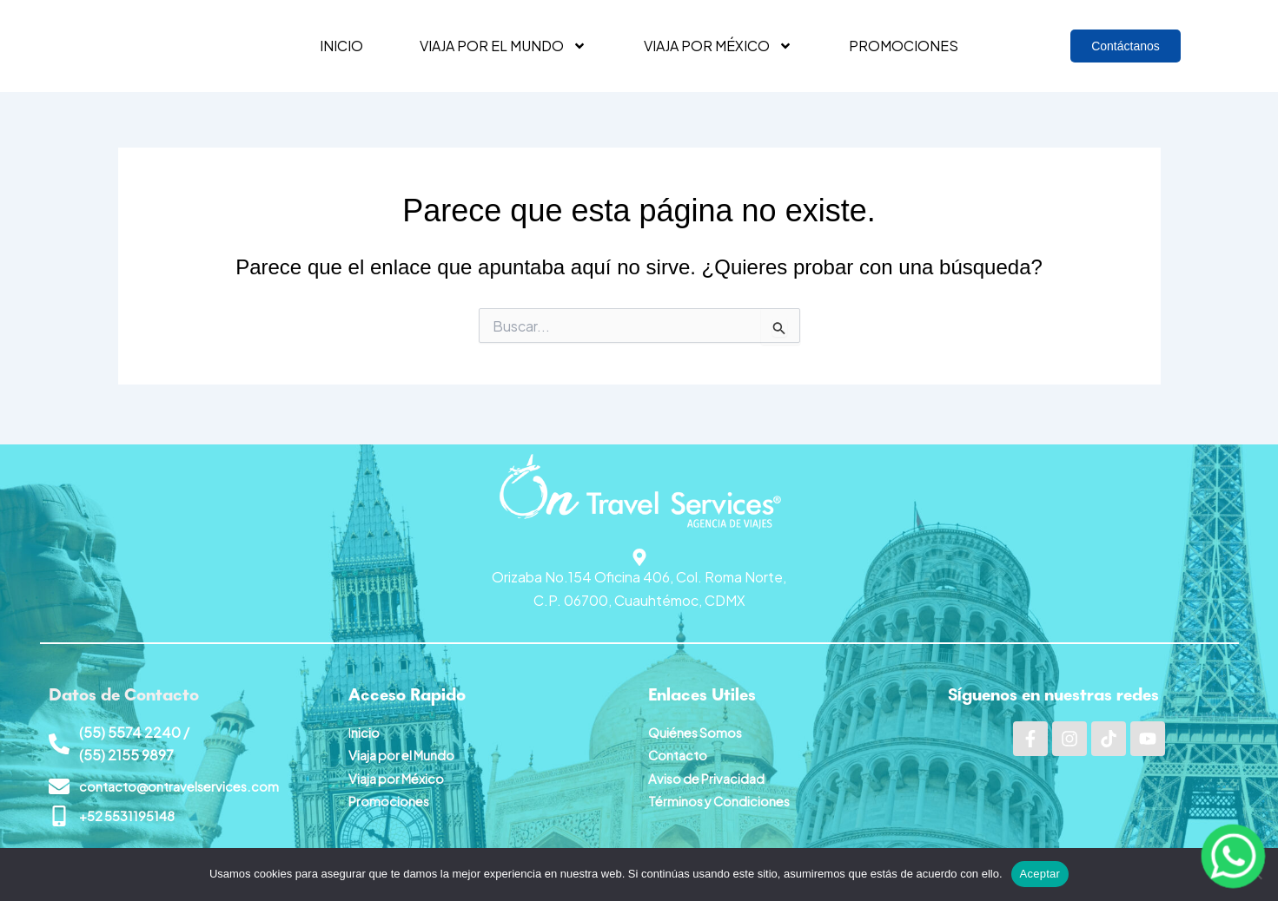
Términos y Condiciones (724, 797)
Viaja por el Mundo (405, 751)
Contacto (680, 751)
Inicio (341, 45)
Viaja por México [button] (718, 46)
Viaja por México (399, 774)
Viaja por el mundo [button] (503, 46)
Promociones (903, 45)
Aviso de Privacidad (709, 774)
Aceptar (1040, 873)
